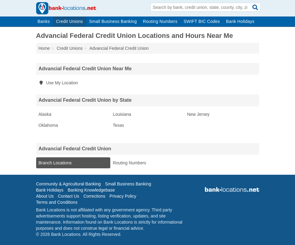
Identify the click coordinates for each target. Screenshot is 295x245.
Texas (118, 125)
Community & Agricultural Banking (68, 183)
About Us (45, 196)
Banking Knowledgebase (91, 190)
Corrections (94, 196)
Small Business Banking (113, 21)
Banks (44, 21)
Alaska (45, 114)
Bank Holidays (240, 21)
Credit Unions (69, 21)
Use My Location (58, 82)
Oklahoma (48, 125)
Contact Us (68, 196)
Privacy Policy (123, 196)
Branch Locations (55, 162)
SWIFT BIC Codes (201, 21)
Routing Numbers (160, 21)
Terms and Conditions (57, 202)
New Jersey (198, 114)
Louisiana (122, 114)
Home (44, 48)
